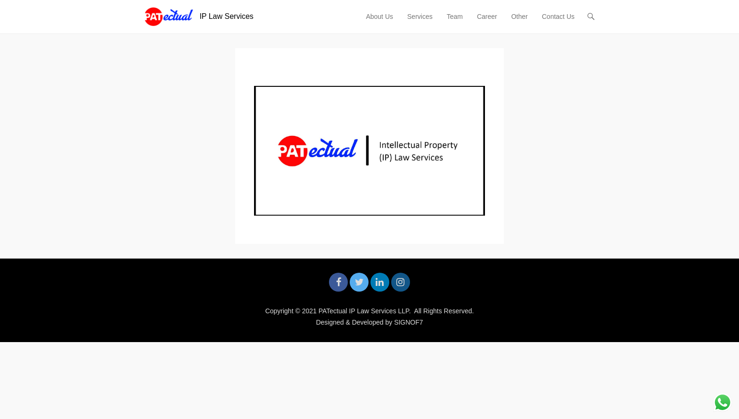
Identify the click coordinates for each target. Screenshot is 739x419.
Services (420, 16)
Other (519, 16)
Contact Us (558, 16)
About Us (379, 16)
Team (455, 16)
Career (487, 16)
